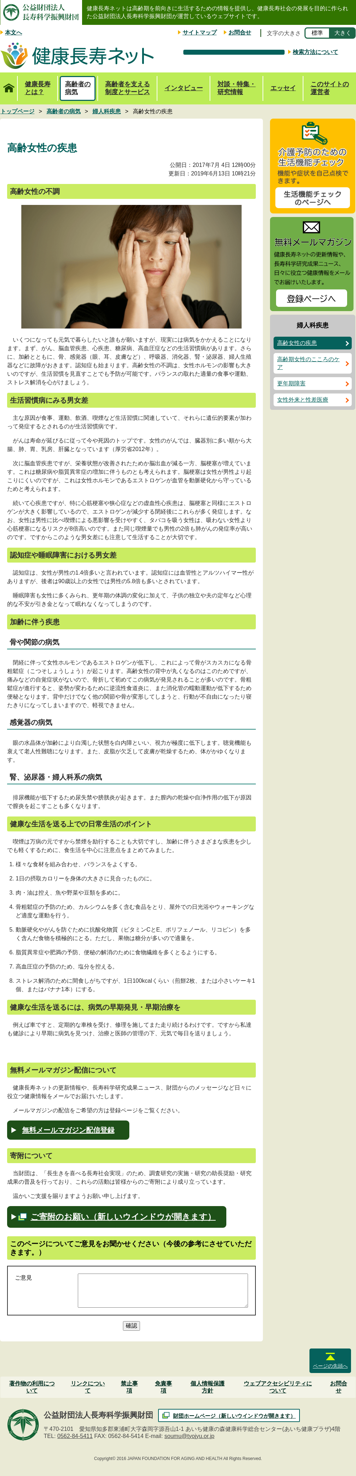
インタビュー (183, 88)
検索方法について (315, 52)
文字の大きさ (284, 33)
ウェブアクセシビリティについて (278, 1387)
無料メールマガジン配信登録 (68, 1130)
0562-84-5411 (75, 1436)
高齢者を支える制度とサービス (127, 88)
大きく (342, 33)
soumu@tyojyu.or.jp (189, 1436)
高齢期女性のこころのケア (308, 363)
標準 (317, 33)
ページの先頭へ (330, 1366)
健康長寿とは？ (37, 88)
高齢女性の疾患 (297, 343)
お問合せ (239, 32)
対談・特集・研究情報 (236, 88)
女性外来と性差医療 (302, 400)
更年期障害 (291, 383)
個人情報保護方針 (207, 1387)
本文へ (13, 32)
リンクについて (88, 1387)
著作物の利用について (32, 1387)
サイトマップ (200, 32)
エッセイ (283, 88)
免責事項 (163, 1387)
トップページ (9, 84)
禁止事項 (129, 1387)
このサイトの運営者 (330, 88)
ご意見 (23, 1278)
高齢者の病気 (78, 88)
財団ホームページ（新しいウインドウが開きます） (234, 1416)
